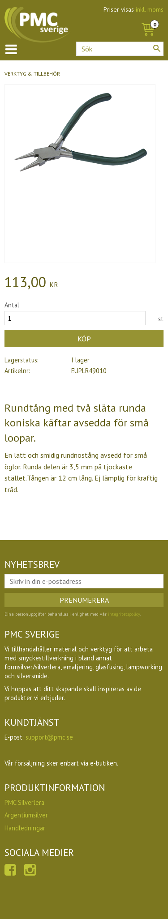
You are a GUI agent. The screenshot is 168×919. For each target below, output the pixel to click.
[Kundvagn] (148, 19)
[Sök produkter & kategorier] (120, 49)
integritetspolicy (124, 614)
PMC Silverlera (24, 802)
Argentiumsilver (26, 815)
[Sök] (157, 48)
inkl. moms (150, 9)
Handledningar (24, 828)
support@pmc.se (49, 737)
